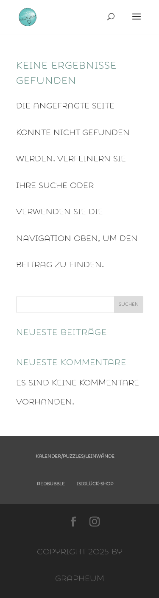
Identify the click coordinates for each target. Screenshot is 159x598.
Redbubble (51, 484)
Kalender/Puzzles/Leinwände (75, 456)
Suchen (129, 304)
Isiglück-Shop (95, 484)
